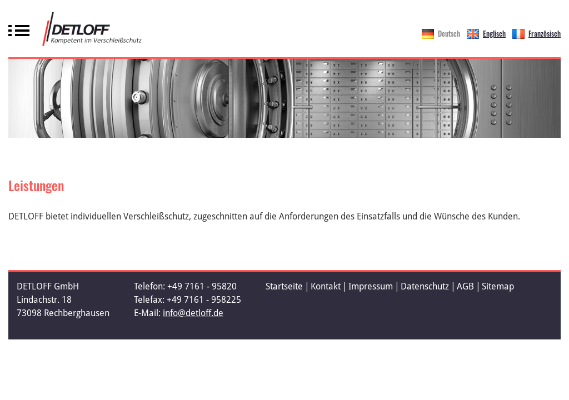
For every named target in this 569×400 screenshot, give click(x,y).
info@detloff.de (193, 313)
